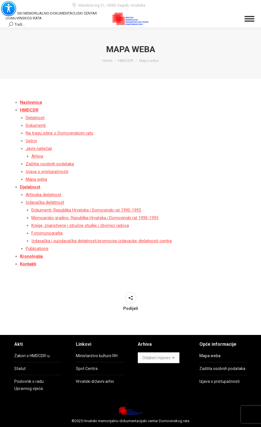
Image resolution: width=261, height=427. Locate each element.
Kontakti (28, 264)
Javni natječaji (39, 148)
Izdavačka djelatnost (45, 202)
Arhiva (37, 156)
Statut (20, 368)
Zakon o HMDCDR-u (32, 355)
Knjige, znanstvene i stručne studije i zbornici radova (80, 225)
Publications (37, 248)
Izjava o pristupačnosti (47, 171)
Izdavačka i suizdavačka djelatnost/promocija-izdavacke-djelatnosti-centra (101, 240)
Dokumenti (36, 125)
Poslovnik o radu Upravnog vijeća (29, 385)
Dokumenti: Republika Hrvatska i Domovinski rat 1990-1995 (86, 210)
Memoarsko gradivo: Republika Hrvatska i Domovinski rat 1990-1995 (94, 217)
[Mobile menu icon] (249, 18)
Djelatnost (35, 117)
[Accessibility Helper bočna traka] (7, 7)
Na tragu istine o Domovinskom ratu (59, 133)
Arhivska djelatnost (43, 194)
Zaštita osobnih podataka (50, 163)
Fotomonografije (47, 233)
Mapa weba (36, 179)
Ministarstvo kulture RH (97, 355)
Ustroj (31, 140)
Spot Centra (87, 368)
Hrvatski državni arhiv (95, 381)
